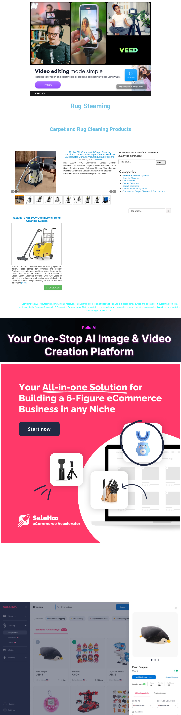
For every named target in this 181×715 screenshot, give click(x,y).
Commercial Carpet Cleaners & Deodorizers (144, 191)
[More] (24, 283)
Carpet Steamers (131, 186)
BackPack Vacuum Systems (136, 175)
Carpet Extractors (131, 183)
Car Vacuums (129, 180)
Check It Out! (53, 287)
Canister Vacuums (131, 178)
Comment (98, 160)
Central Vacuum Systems (135, 188)
